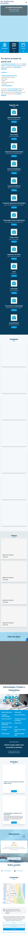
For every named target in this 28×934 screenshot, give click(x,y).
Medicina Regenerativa (7, 712)
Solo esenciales (14, 926)
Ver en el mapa (13, 893)
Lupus (16, 727)
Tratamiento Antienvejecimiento (6, 715)
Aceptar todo (14, 929)
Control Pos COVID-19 (7, 719)
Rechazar (14, 923)
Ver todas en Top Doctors (14, 858)
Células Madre (18, 712)
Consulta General (5, 733)
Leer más (14, 121)
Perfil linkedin (20, 870)
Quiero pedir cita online (14, 752)
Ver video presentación (14, 12)
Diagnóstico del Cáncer (7, 727)
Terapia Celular (18, 723)
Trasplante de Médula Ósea (19, 734)
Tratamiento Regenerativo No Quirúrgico (20, 719)
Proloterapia (4, 729)
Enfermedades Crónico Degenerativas (7, 723)
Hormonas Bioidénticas (20, 714)
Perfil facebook (7, 870)
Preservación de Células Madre (20, 730)
